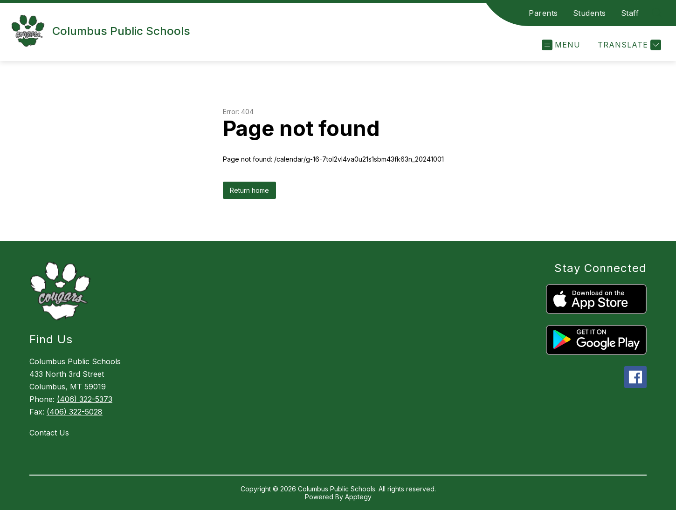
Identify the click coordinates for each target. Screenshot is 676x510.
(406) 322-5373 (84, 399)
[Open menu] (561, 45)
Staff (630, 13)
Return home (249, 190)
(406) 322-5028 (75, 411)
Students (589, 13)
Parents (543, 13)
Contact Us (49, 432)
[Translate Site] (628, 45)
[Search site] (657, 13)
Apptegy (358, 497)
